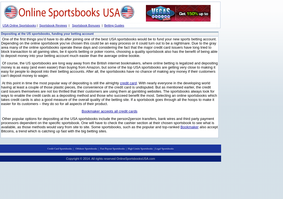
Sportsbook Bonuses (86, 25)
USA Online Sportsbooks (19, 25)
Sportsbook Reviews (53, 25)
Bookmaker (189, 127)
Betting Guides (114, 25)
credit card (128, 83)
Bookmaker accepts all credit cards (110, 111)
